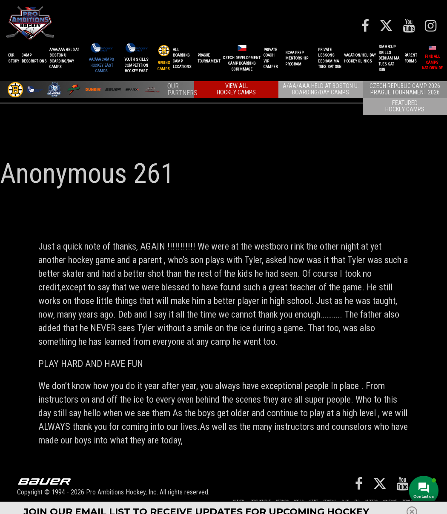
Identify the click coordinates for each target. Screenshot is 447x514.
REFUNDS (282, 501)
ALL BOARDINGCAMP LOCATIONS (182, 58)
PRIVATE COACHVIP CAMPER (271, 58)
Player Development (252, 501)
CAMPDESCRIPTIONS (34, 58)
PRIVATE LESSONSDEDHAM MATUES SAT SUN (329, 58)
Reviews (330, 501)
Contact (390, 501)
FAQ (357, 501)
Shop (345, 501)
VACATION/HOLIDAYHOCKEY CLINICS (360, 58)
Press (299, 501)
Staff (313, 501)
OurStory (13, 58)
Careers (371, 501)
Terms (407, 501)
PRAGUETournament (209, 58)
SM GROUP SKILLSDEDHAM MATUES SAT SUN (388, 58)
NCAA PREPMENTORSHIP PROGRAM (296, 58)
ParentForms (410, 58)
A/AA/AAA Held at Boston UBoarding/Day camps (64, 58)
